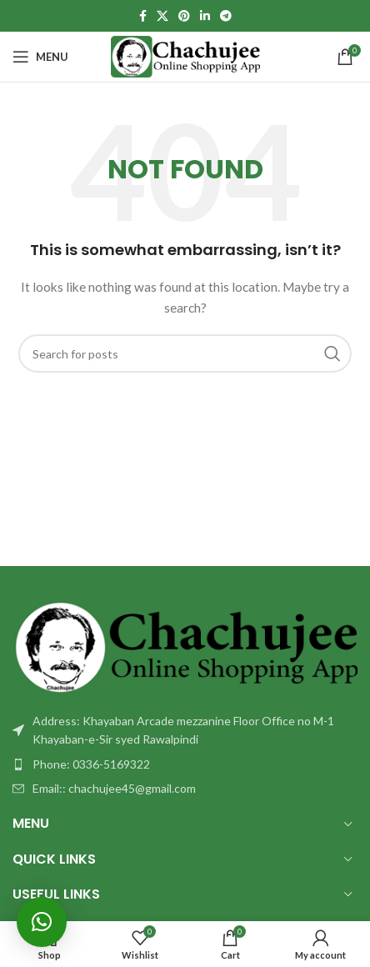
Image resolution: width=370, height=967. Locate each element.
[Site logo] (185, 55)
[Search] (185, 353)
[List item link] (185, 764)
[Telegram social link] (226, 16)
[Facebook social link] (143, 16)
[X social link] (162, 16)
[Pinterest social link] (184, 16)
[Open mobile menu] (40, 56)
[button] (42, 922)
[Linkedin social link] (205, 16)
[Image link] (185, 646)
